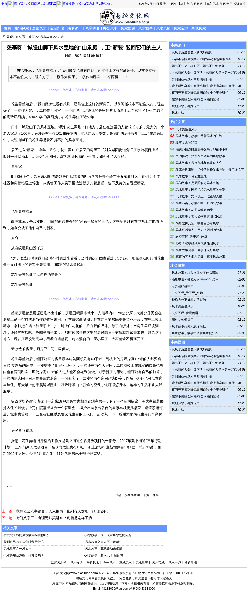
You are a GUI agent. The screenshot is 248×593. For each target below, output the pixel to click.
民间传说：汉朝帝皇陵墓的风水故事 (200, 156)
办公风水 (110, 28)
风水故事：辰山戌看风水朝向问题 (108, 535)
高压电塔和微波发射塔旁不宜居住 (195, 279)
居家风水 (39, 28)
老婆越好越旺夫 (182, 286)
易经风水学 (58, 562)
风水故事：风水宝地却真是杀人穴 (199, 163)
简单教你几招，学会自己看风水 (197, 223)
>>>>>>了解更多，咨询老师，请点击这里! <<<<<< (84, 90)
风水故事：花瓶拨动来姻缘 (103, 548)
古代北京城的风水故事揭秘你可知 (27, 535)
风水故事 (145, 28)
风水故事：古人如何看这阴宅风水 (199, 216)
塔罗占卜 (74, 28)
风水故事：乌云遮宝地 (191, 176)
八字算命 (92, 28)
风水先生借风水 (186, 129)
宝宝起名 (57, 28)
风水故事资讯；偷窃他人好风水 (197, 250)
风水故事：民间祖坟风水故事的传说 (200, 189)
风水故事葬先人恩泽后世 (189, 326)
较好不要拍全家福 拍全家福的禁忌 (195, 99)
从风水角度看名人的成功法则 (191, 52)
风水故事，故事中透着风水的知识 (199, 136)
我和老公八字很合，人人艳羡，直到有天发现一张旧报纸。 (63, 511)
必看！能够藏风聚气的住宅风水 (197, 243)
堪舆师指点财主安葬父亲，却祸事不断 (202, 149)
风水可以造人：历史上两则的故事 (199, 230)
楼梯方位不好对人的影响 (189, 299)
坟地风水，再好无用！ (187, 106)
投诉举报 (239, 4)
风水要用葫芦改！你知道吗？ (24, 555)
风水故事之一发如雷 (18, 548)
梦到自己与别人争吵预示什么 (24, 542)
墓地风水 (198, 28)
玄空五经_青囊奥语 (185, 313)
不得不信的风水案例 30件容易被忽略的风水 (201, 59)
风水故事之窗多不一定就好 (103, 542)
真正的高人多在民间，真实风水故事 (200, 257)
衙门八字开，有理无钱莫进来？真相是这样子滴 (54, 518)
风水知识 (128, 28)
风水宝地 (181, 28)
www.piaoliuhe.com (83, 573)
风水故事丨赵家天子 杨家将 (104, 555)
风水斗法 (177, 113)
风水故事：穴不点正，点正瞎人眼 (199, 196)
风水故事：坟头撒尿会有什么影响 (195, 273)
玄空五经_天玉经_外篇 (191, 236)
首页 (7, 28)
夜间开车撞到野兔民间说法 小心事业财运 (199, 92)
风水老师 (163, 28)
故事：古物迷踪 (186, 143)
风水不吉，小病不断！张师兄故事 (199, 203)
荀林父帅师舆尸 (182, 320)
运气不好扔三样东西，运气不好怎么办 (197, 66)
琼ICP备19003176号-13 (177, 573)
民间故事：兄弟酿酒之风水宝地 (197, 183)
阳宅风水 (21, 28)
